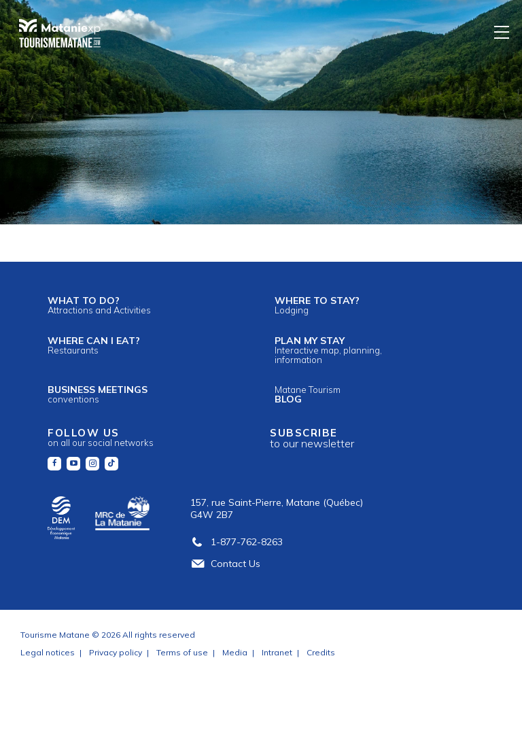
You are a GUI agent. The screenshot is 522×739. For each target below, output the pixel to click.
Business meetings (97, 394)
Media (234, 652)
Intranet (277, 652)
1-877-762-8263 (236, 542)
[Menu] (502, 31)
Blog (308, 394)
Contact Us (225, 563)
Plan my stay (328, 349)
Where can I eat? (94, 345)
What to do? (99, 304)
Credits (321, 652)
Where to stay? (317, 304)
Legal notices (47, 652)
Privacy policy (115, 652)
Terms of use (182, 652)
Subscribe (312, 438)
